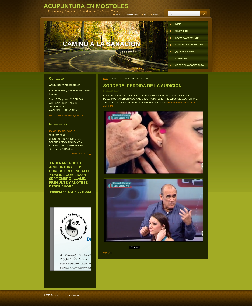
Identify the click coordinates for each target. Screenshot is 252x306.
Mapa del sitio (132, 14)
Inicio (105, 78)
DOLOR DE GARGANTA (62, 131)
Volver (106, 253)
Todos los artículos (78, 153)
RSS (145, 14)
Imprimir (156, 14)
